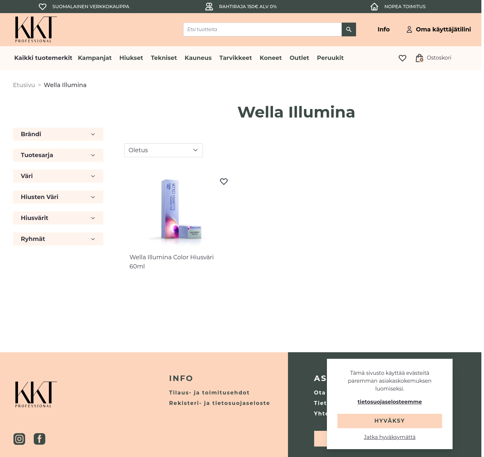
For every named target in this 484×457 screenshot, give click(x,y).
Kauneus (198, 58)
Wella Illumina (65, 85)
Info (181, 378)
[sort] (163, 150)
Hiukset (131, 58)
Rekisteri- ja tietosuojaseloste (219, 403)
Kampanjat (95, 58)
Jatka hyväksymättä (390, 437)
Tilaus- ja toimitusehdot (209, 393)
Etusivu (24, 85)
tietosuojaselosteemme (390, 402)
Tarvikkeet (235, 58)
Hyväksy (389, 421)
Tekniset (164, 58)
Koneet (271, 58)
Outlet (299, 58)
